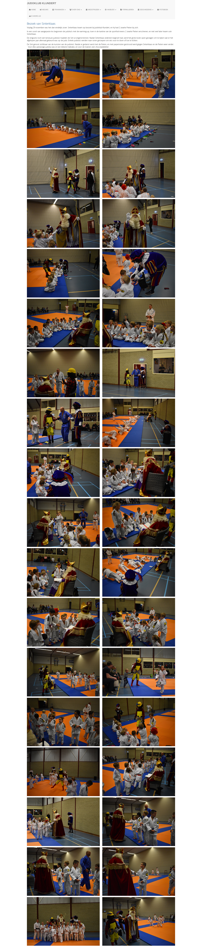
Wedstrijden (93, 10)
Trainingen (59, 10)
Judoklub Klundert (41, 3)
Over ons (76, 10)
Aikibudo (110, 10)
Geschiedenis (145, 10)
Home (32, 10)
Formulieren (127, 10)
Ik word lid (35, 16)
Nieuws (44, 10)
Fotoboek (162, 10)
